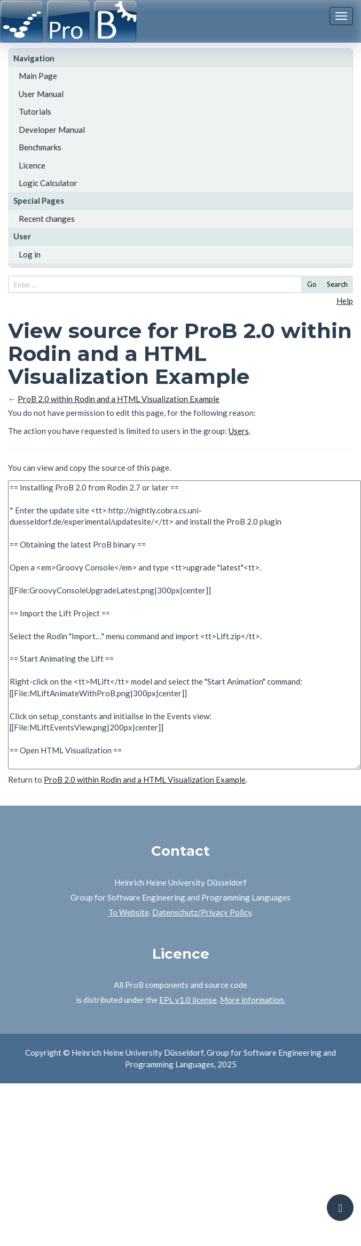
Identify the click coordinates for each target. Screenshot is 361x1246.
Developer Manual (52, 129)
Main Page (38, 76)
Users (239, 431)
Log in (30, 254)
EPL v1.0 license (188, 999)
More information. (252, 999)
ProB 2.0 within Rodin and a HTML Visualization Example (118, 399)
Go (312, 284)
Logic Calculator (48, 183)
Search (337, 284)
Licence (32, 165)
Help (344, 301)
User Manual (41, 94)
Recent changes (47, 218)
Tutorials (35, 111)
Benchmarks (40, 147)
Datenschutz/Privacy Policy (202, 912)
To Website (128, 912)
